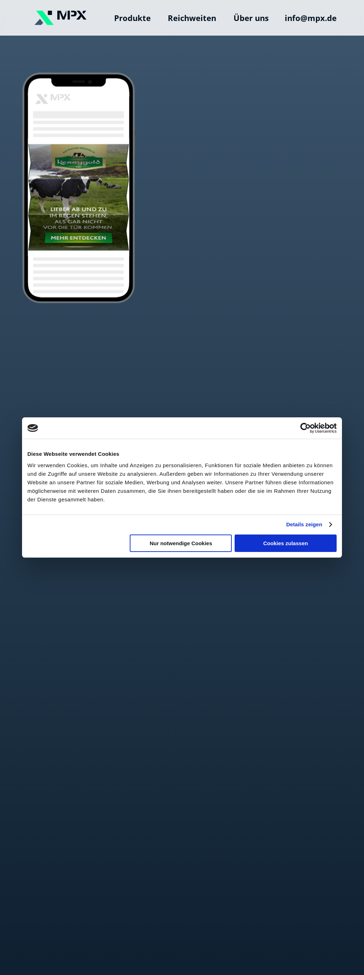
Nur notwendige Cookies (181, 543)
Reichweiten (192, 17)
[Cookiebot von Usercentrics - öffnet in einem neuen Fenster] (305, 428)
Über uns (251, 17)
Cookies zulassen (285, 543)
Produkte (132, 17)
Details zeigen (304, 524)
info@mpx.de (311, 17)
